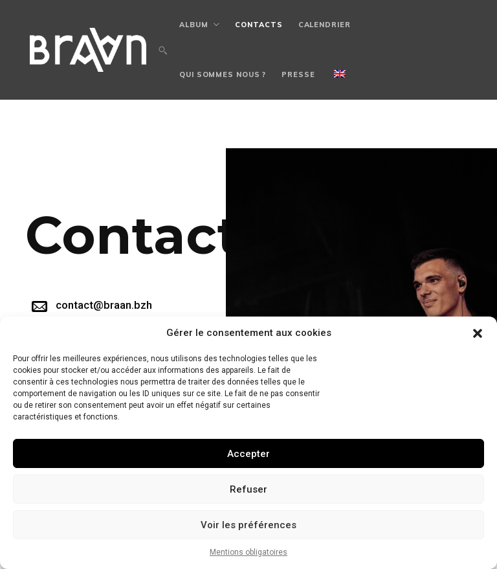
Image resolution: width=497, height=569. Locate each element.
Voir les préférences (248, 525)
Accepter (248, 454)
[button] (477, 333)
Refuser (248, 489)
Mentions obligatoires (248, 552)
